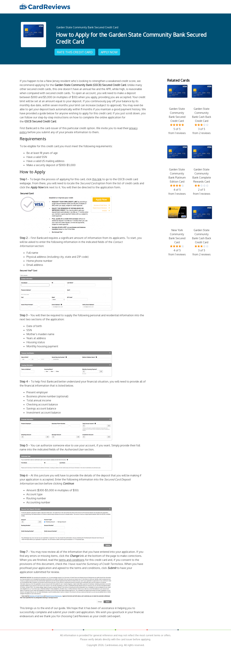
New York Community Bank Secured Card (177, 229)
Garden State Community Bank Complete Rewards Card (201, 169)
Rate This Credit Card (75, 51)
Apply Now (109, 51)
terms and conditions (71, 558)
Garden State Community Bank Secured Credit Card (87, 27)
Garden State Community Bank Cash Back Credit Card (201, 108)
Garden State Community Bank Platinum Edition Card (177, 169)
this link (97, 177)
